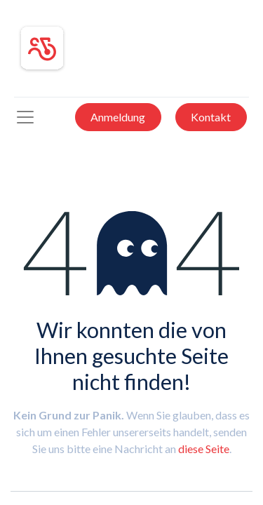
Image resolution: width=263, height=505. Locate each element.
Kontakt (211, 116)
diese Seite (203, 448)
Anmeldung (117, 116)
